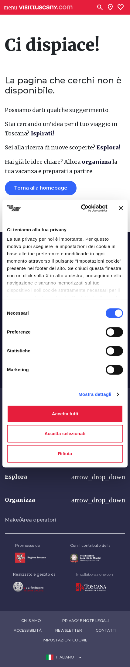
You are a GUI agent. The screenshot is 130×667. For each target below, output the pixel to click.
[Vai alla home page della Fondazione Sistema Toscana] (34, 587)
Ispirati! (42, 133)
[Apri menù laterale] (10, 7)
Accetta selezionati (64, 433)
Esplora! (108, 147)
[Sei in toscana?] (110, 7)
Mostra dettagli (94, 394)
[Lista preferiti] (120, 7)
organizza (96, 161)
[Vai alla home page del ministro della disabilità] (90, 558)
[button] (65, 477)
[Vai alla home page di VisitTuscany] (46, 7)
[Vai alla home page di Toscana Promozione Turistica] (94, 587)
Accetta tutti (65, 413)
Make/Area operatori (30, 520)
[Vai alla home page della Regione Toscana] (30, 558)
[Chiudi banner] (121, 208)
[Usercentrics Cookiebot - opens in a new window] (82, 208)
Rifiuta (65, 453)
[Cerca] (99, 7)
